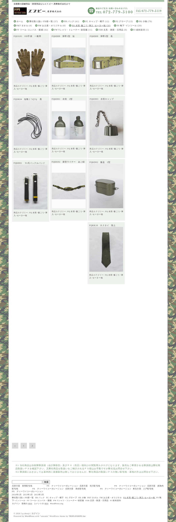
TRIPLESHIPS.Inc (77, 516)
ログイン (16, 503)
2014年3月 (17, 495)
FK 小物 (143, 21)
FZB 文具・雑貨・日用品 (111, 30)
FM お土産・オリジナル (50, 25)
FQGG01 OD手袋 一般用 (27, 36)
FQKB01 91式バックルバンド (29, 168)
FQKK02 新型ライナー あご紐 (68, 163)
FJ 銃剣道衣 (139, 30)
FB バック (69, 21)
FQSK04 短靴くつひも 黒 (28, 100)
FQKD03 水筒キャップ (102, 99)
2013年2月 (39, 495)
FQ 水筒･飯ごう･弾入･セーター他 (89, 25)
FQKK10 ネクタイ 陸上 (101, 229)
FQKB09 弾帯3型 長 (101, 36)
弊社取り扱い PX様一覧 (41, 21)
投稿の (27, 503)
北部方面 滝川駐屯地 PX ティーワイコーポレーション (113, 486)
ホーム (20, 21)
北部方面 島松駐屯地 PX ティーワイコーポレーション (98, 489)
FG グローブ (121, 21)
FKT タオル (22, 25)
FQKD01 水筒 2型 (62, 99)
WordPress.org (56, 503)
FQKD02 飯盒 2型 (98, 164)
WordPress (29, 516)
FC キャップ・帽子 (94, 21)
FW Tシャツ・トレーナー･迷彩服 (71, 30)
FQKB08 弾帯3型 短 (63, 36)
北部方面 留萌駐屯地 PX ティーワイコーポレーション (45, 486)
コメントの (41, 503)
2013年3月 (28, 495)
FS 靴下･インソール (127, 25)
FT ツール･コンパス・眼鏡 (30, 30)
